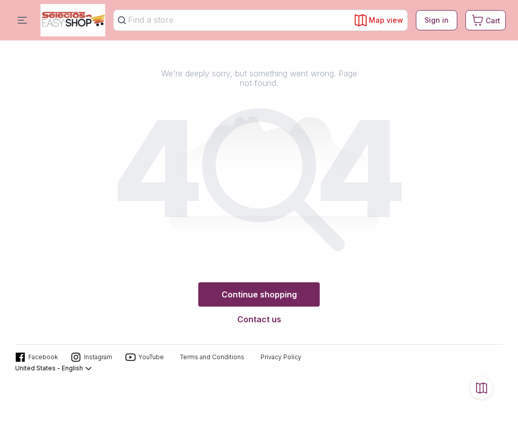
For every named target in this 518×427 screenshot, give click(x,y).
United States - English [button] (54, 368)
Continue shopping (259, 294)
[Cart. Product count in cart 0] (485, 20)
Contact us (259, 319)
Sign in (436, 20)
